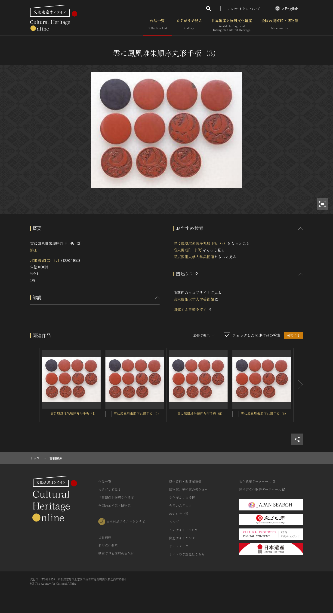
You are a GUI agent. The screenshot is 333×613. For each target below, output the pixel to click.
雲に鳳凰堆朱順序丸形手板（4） (73, 413)
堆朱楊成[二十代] (44, 260)
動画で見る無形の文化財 (116, 553)
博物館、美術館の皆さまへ (188, 489)
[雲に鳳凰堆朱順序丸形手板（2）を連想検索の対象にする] (108, 414)
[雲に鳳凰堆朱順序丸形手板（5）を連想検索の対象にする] (172, 414)
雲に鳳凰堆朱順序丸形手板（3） (200, 243)
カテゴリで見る (189, 25)
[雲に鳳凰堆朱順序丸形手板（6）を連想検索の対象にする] (235, 414)
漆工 (33, 250)
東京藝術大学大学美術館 (193, 256)
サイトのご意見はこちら (187, 554)
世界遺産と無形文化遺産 (231, 25)
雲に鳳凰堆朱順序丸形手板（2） (137, 413)
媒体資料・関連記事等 (185, 481)
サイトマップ (178, 546)
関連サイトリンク (182, 538)
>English (286, 8)
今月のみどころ (180, 505)
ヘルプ (174, 521)
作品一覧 (157, 25)
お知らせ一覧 (178, 513)
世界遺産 (104, 537)
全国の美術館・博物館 (279, 25)
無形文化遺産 (108, 545)
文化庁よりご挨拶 (182, 497)
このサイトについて (244, 8)
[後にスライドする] (298, 385)
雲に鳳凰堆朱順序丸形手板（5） (200, 413)
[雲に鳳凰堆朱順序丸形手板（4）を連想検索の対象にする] (45, 414)
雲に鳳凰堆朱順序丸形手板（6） (264, 413)
